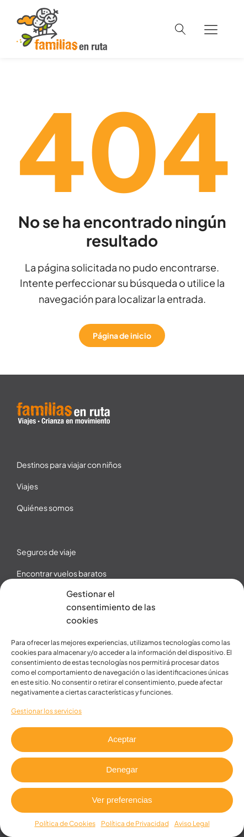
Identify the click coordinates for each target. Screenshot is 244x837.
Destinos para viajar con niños (69, 465)
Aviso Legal (192, 823)
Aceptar (122, 739)
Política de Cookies (65, 823)
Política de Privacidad (135, 823)
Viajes (27, 486)
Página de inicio (122, 335)
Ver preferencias (122, 799)
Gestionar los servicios (46, 711)
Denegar (122, 769)
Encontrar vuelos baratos (62, 573)
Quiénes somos (45, 508)
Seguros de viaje (46, 552)
